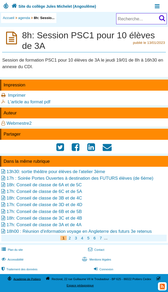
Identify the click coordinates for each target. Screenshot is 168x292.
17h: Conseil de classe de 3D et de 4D (44, 204)
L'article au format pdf (29, 101)
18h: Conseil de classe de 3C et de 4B (44, 218)
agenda (24, 18)
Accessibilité (12, 259)
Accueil (8, 18)
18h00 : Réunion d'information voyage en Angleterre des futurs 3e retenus (79, 231)
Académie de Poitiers (27, 278)
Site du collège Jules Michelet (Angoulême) (53, 6)
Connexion (103, 269)
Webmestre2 (19, 123)
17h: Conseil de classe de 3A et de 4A (44, 224)
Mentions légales (96, 259)
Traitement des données (19, 269)
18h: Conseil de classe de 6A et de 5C (44, 184)
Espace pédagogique (80, 285)
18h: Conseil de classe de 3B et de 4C (44, 198)
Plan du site (12, 249)
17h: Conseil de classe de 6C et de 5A (44, 191)
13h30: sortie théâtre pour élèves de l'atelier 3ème (56, 171)
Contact (95, 249)
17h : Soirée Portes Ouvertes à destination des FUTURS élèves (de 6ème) (80, 178)
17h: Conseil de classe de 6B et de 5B (44, 211)
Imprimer (16, 95)
